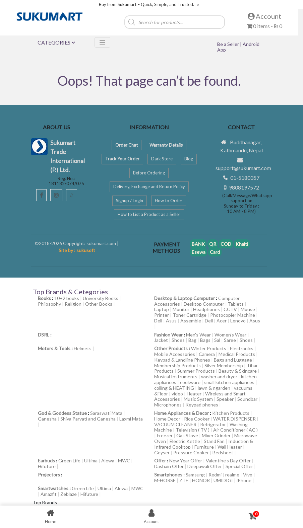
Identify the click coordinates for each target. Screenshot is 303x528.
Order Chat (126, 145)
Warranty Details (166, 145)
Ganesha (47, 419)
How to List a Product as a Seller (149, 214)
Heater (194, 393)
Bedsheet (223, 452)
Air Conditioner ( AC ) (235, 430)
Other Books (98, 304)
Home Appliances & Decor (181, 413)
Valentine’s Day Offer (228, 460)
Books (44, 298)
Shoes (178, 340)
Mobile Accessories (174, 354)
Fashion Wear (168, 334)
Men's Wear (198, 334)
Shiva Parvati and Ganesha (88, 419)
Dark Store (162, 158)
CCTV (230, 309)
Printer (161, 315)
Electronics (241, 348)
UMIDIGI (223, 480)
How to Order (168, 200)
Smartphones (168, 474)
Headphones (206, 309)
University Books (100, 298)
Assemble (190, 320)
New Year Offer (185, 460)
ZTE (183, 480)
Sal (217, 340)
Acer (222, 320)
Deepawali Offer (204, 466)
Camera (207, 354)
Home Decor (167, 419)
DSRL (43, 334)
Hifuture (47, 466)
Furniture (204, 447)
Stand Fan (214, 441)
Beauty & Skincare (238, 371)
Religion (73, 304)
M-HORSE (165, 480)
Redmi (215, 474)
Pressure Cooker (191, 452)
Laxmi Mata (131, 419)
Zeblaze (68, 494)
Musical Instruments (175, 376)
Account (264, 16)
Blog (188, 158)
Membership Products (177, 365)
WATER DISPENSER (234, 419)
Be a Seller (228, 44)
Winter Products (208, 348)
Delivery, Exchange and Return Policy (149, 186)
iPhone (244, 480)
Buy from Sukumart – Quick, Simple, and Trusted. (146, 4)
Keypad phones (201, 404)
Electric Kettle (185, 441)
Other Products (171, 348)
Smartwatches (53, 488)
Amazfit (49, 494)
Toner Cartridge (189, 315)
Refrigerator (213, 424)
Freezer (165, 435)
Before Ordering (149, 172)
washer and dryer (219, 376)
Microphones (168, 404)
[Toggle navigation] (102, 42)
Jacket (161, 340)
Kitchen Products (230, 413)
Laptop (161, 309)
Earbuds (46, 460)
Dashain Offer (169, 466)
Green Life (69, 460)
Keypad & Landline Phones (182, 360)
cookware (190, 382)
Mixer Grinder (216, 435)
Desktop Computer (204, 304)
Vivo (247, 474)
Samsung (195, 474)
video (177, 393)
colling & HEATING (174, 388)
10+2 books (66, 298)
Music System (198, 399)
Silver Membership (223, 365)
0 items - (264, 26)
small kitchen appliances (229, 382)
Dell (158, 320)
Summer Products (196, 371)
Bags (205, 340)
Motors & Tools (54, 348)
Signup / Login (129, 200)
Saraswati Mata (106, 413)
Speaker (225, 399)
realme (232, 474)
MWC (124, 460)
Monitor (181, 309)
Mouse (248, 309)
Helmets (83, 348)
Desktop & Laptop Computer (184, 298)
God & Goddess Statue (62, 413)
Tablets (236, 304)
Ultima (91, 460)
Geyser (162, 452)
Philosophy (49, 304)
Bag (192, 340)
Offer (160, 460)
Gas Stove (187, 435)
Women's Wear (230, 334)
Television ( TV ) (192, 430)
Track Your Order (122, 158)
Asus (171, 320)
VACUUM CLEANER (175, 424)
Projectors (49, 474)
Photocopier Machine (232, 315)
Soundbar (247, 399)
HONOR (201, 480)
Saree (230, 340)
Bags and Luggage (233, 360)
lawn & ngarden (214, 388)
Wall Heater (230, 447)
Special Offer (239, 466)
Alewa (107, 460)
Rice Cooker (196, 419)
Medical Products (237, 354)
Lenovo (238, 320)
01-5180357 (244, 177)
